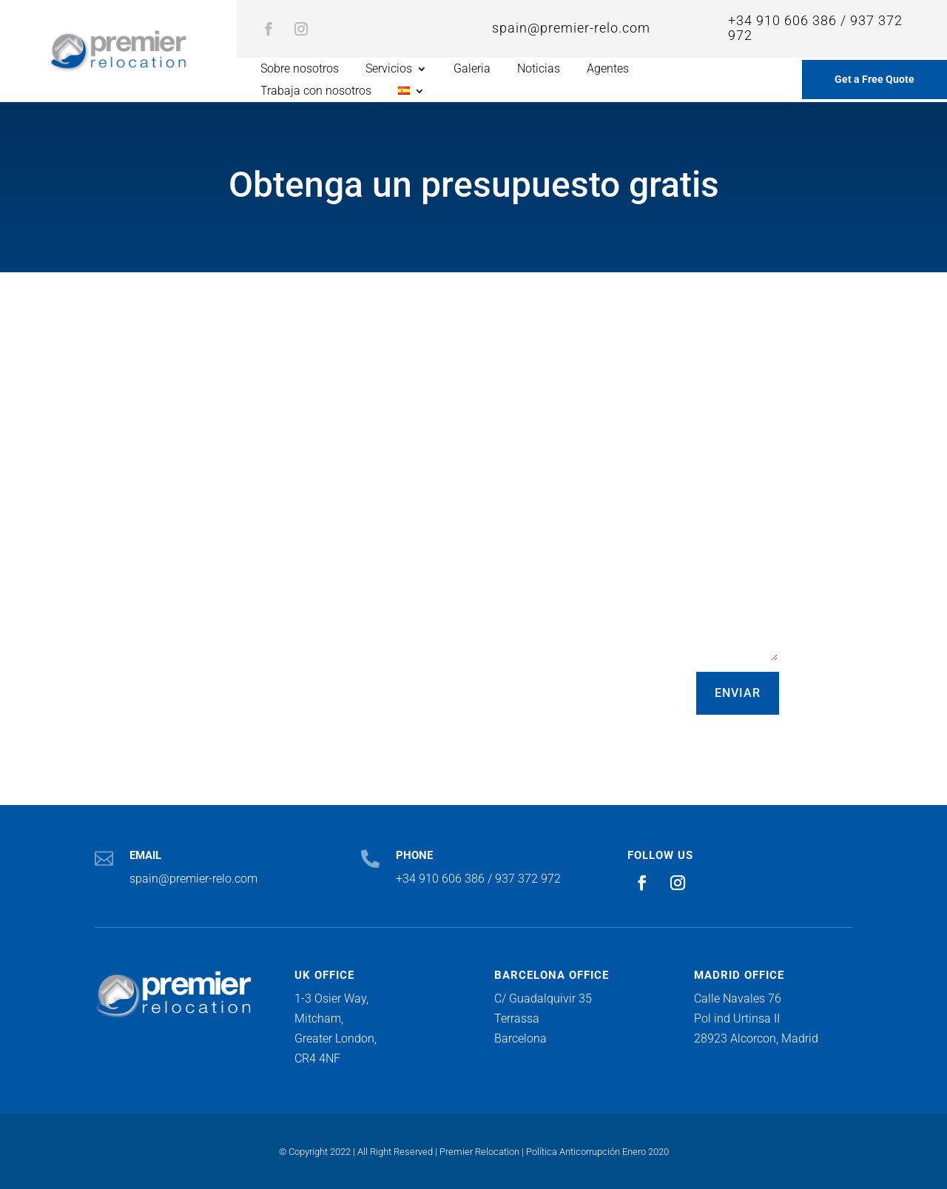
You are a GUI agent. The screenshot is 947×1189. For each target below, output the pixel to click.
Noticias (538, 69)
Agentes (608, 69)
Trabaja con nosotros (315, 92)
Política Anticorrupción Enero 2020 (597, 1151)
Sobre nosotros (299, 69)
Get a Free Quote (874, 79)
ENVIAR (738, 693)
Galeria (472, 69)
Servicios (388, 69)
